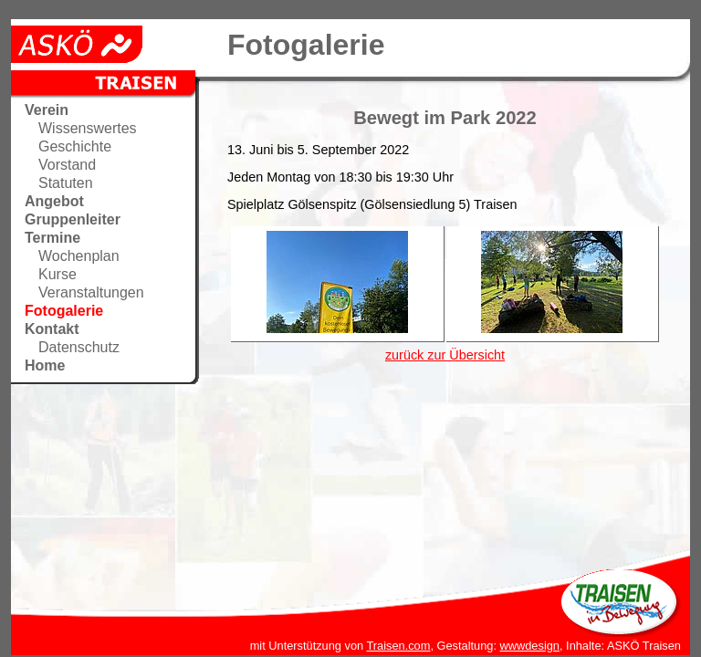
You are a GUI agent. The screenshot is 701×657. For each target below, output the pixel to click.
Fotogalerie (64, 310)
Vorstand (67, 164)
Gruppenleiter (72, 219)
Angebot (54, 201)
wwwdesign (530, 645)
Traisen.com (398, 645)
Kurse (57, 274)
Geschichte (74, 146)
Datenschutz (79, 347)
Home (45, 365)
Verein (46, 110)
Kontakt (52, 329)
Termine (52, 237)
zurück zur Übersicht (445, 355)
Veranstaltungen (91, 292)
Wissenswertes (87, 128)
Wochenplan (79, 256)
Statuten (65, 183)
